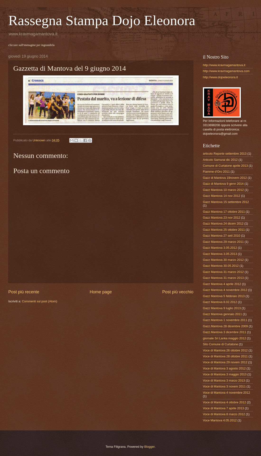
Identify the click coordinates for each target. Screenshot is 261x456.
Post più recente (23, 292)
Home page (101, 292)
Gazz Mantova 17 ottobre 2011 (224, 211)
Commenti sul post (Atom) (39, 301)
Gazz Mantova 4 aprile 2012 (222, 284)
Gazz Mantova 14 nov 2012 (221, 196)
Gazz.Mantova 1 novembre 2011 (225, 320)
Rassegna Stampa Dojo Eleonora (101, 20)
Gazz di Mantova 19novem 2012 (225, 178)
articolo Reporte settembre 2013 (225, 153)
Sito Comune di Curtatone (220, 344)
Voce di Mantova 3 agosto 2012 (224, 368)
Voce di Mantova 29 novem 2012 (225, 362)
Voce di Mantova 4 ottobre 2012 (224, 402)
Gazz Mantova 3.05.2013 (220, 254)
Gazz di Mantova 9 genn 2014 (223, 183)
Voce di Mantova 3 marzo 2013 (224, 380)
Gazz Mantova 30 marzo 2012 (223, 260)
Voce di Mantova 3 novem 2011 (224, 386)
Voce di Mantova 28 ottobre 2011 (225, 356)
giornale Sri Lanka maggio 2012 (224, 338)
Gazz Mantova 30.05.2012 (221, 265)
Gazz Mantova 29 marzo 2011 (223, 242)
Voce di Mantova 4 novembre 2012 (226, 392)
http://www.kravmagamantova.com (226, 71)
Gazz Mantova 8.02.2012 (220, 302)
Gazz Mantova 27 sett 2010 (221, 235)
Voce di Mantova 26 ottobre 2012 (225, 350)
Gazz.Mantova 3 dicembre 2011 (224, 332)
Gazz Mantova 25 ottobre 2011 (224, 229)
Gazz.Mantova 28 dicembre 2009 (225, 326)
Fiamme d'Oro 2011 (216, 171)
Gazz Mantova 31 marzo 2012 (223, 272)
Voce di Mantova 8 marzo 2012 (224, 414)
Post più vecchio (177, 292)
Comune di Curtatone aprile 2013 (225, 165)
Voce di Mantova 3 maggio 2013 (225, 374)
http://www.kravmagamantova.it (224, 65)
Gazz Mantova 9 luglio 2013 (222, 308)
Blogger (149, 446)
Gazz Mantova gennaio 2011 (222, 314)
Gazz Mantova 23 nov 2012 (221, 217)
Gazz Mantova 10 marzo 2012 (223, 190)
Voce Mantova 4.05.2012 (220, 420)
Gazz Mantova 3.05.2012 (220, 247)
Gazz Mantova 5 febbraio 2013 (224, 296)
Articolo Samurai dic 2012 (220, 159)
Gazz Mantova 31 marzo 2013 (223, 278)
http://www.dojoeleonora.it (220, 77)
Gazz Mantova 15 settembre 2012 (226, 202)
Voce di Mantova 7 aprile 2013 (223, 408)
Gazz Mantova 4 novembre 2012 (225, 290)
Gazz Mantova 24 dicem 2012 (223, 223)
